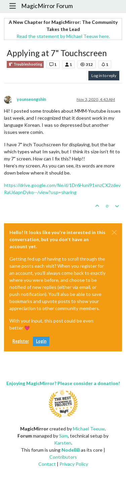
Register (20, 341)
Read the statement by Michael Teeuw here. (63, 36)
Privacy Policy (73, 464)
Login (41, 341)
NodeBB (70, 450)
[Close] (114, 232)
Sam (63, 436)
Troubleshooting (25, 64)
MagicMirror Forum (47, 5)
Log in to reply (103, 75)
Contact (47, 464)
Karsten (62, 443)
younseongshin (31, 99)
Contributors (63, 457)
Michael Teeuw (89, 428)
